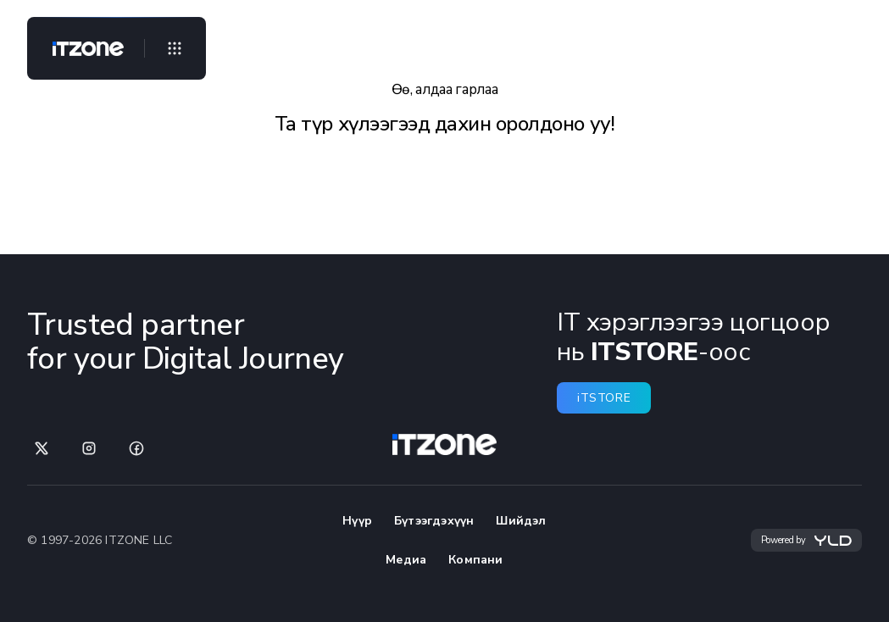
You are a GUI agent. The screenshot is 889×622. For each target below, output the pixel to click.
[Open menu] (174, 48)
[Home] (81, 48)
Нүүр (357, 521)
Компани (475, 560)
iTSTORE (604, 398)
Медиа (406, 560)
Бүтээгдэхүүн (434, 521)
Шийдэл (521, 521)
